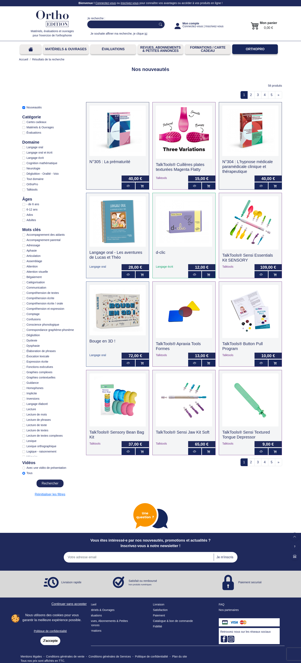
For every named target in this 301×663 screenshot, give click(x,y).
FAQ (221, 604)
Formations (94, 630)
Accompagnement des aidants (46, 234)
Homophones (35, 388)
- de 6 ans (33, 204)
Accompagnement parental (43, 240)
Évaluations (113, 49)
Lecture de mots (37, 414)
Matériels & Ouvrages (65, 49)
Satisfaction (160, 610)
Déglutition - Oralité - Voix (43, 173)
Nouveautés (34, 107)
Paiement (159, 615)
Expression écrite (37, 361)
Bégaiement (34, 277)
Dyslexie (32, 340)
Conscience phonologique (43, 324)
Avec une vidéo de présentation (46, 467)
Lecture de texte (37, 425)
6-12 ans (32, 209)
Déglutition (33, 335)
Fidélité (157, 626)
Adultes (31, 220)
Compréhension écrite (40, 298)
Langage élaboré (37, 404)
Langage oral (35, 147)
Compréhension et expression (45, 308)
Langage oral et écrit (40, 152)
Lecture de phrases (39, 419)
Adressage (33, 245)
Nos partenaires (229, 610)
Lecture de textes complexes (45, 435)
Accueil (91, 604)
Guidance (33, 382)
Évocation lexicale (38, 356)
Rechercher (50, 483)
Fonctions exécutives (40, 367)
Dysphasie (33, 345)
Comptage (33, 314)
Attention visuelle (37, 271)
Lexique (32, 441)
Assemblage (34, 261)
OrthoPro (255, 49)
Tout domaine (35, 179)
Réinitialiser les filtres (50, 494)
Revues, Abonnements (101, 621)
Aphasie (32, 250)
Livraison (158, 604)
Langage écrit (35, 157)
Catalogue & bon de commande (173, 621)
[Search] (121, 24)
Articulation (34, 255)
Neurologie (33, 168)
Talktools (32, 189)
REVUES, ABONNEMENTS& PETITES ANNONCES (160, 49)
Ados (30, 214)
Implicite (32, 393)
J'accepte (50, 640)
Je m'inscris (224, 557)
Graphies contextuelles (41, 377)
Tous (30, 473)
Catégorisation (36, 282)
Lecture (31, 409)
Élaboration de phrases (41, 351)
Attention (32, 266)
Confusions (34, 319)
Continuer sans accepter (69, 604)
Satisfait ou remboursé (143, 582)
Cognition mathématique (42, 163)
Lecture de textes (37, 430)
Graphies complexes (40, 372)
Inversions (33, 398)
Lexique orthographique (41, 446)
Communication (36, 287)
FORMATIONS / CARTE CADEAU (207, 49)
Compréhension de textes (43, 292)
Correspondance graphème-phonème (50, 330)
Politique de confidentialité (50, 631)
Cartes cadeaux (36, 122)
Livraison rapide (71, 582)
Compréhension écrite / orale (45, 303)
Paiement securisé (250, 582)
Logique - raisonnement (41, 451)
